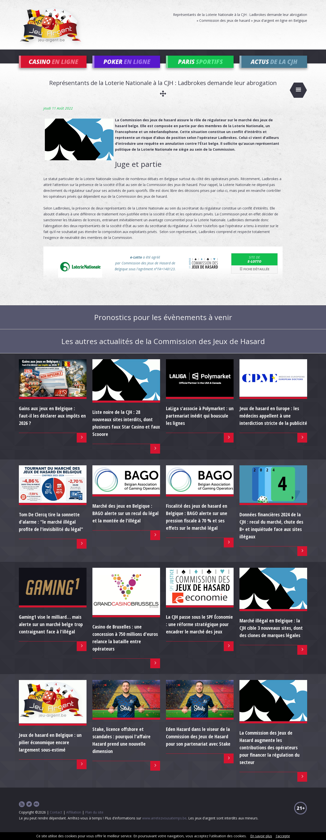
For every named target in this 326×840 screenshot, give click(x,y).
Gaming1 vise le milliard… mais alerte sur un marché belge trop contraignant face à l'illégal (51, 631)
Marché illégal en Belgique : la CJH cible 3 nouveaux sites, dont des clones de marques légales (271, 635)
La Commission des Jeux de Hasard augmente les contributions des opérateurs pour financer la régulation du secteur (269, 755)
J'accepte (283, 836)
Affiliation (73, 819)
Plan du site (94, 819)
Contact (56, 819)
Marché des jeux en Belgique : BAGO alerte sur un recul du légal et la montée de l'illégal (125, 520)
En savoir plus (261, 836)
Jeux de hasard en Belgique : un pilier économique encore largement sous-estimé (50, 749)
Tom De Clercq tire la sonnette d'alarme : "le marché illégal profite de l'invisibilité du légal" (51, 529)
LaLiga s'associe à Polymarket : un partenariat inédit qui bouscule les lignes (200, 423)
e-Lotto (254, 266)
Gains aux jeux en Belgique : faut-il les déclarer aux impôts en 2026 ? (52, 423)
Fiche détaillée (254, 276)
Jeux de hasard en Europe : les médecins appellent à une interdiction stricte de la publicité (273, 423)
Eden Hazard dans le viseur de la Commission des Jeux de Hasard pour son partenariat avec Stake (198, 743)
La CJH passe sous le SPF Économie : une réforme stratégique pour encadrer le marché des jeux (199, 631)
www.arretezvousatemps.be (164, 825)
